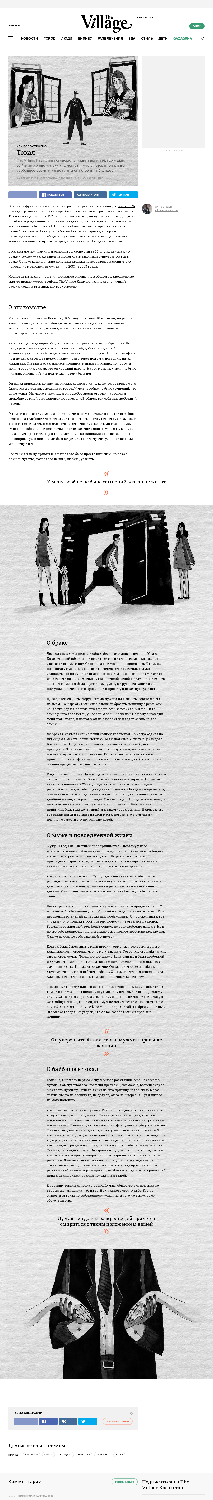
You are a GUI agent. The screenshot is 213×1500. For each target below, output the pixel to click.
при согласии (98, 221)
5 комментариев (117, 1421)
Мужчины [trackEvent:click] (84, 1454)
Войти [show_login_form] (197, 26)
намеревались (97, 261)
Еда (132, 38)
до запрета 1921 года (46, 216)
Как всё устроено (32, 146)
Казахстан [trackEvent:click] (102, 1454)
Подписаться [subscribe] (124, 1482)
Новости (29, 38)
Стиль (147, 38)
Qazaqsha (182, 38)
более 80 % (126, 206)
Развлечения (110, 38)
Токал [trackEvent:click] (119, 1454)
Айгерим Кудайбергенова (37, 178)
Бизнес (85, 38)
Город (50, 38)
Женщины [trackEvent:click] (65, 1454)
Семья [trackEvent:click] (48, 1454)
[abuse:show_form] (131, 1413)
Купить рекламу (173, 150)
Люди (66, 38)
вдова (74, 221)
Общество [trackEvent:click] (31, 1454)
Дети (163, 38)
